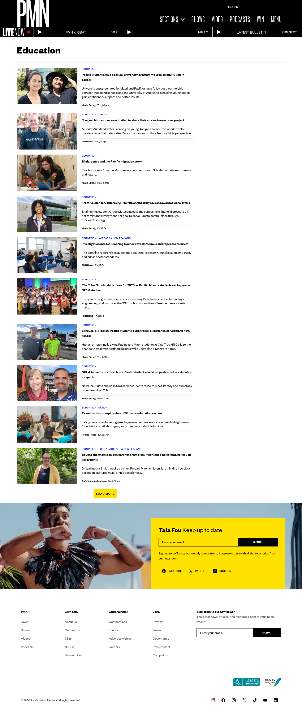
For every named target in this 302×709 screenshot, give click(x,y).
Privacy (158, 621)
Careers (114, 647)
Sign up (257, 542)
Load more (105, 494)
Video (217, 19)
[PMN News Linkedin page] (276, 700)
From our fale (73, 655)
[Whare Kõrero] (213, 700)
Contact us (72, 630)
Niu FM (69, 647)
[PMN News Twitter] (244, 700)
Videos (25, 638)
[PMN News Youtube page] (265, 700)
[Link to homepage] (33, 13)
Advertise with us (120, 638)
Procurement (161, 647)
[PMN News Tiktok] (255, 700)
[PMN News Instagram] (234, 700)
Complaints (160, 655)
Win (260, 19)
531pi (68, 638)
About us (71, 621)
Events (113, 630)
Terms (157, 630)
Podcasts (240, 19)
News (24, 621)
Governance (161, 638)
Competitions (118, 621)
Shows (198, 19)
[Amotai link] (246, 682)
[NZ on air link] (273, 682)
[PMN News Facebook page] (223, 700)
